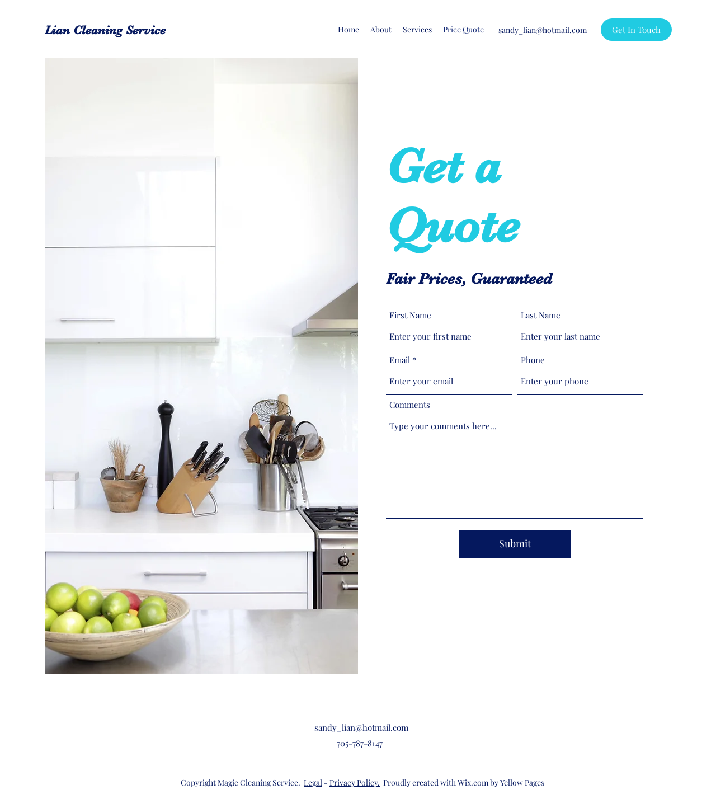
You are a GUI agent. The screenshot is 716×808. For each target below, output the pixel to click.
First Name (410, 315)
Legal (313, 782)
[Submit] (515, 544)
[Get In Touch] (636, 29)
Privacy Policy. (354, 782)
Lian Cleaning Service (105, 30)
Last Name (540, 315)
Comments (409, 405)
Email (399, 360)
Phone (533, 360)
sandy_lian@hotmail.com (542, 30)
